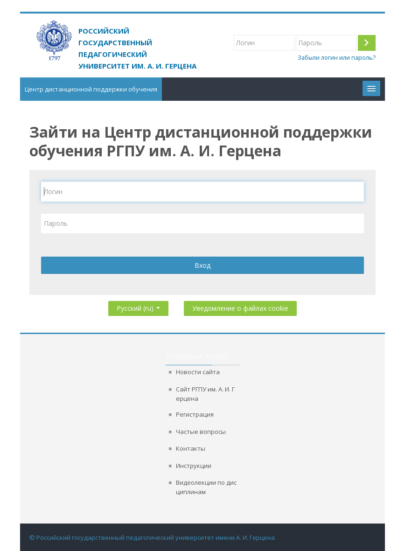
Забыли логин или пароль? (337, 58)
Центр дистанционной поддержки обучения (91, 89)
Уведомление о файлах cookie (240, 308)
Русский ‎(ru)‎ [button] (138, 306)
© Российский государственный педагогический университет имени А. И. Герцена (152, 537)
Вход (202, 265)
